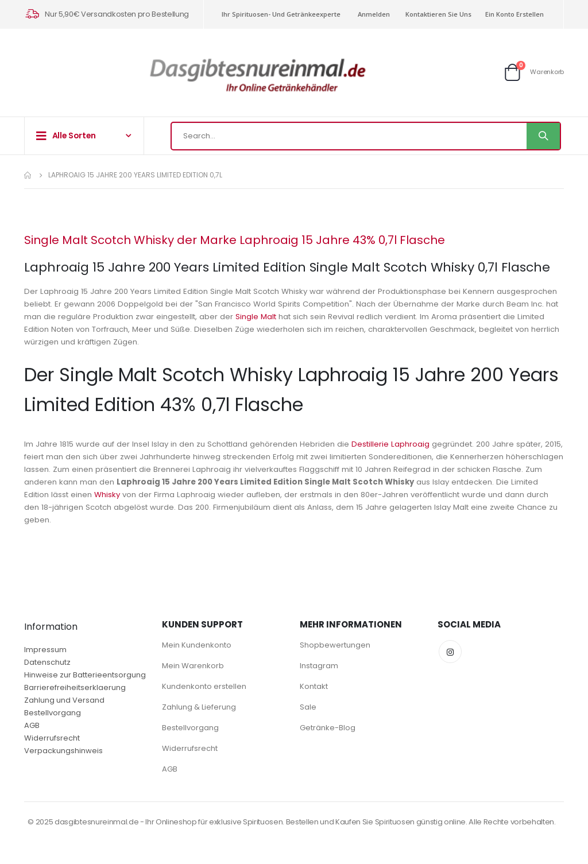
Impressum (45, 649)
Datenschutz (47, 662)
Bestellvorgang (52, 712)
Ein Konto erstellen (514, 14)
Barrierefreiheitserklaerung (75, 687)
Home (28, 175)
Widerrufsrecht (52, 738)
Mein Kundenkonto (196, 645)
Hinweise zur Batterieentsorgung (85, 674)
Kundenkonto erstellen (204, 686)
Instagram (319, 665)
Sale (308, 707)
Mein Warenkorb (193, 665)
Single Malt (348, 317)
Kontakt (314, 686)
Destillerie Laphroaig (405, 444)
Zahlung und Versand (64, 700)
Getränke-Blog (327, 727)
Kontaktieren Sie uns (438, 14)
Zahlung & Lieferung (199, 707)
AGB (32, 725)
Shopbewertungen (335, 645)
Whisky (206, 495)
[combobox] (366, 136)
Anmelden (374, 14)
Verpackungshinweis (63, 750)
